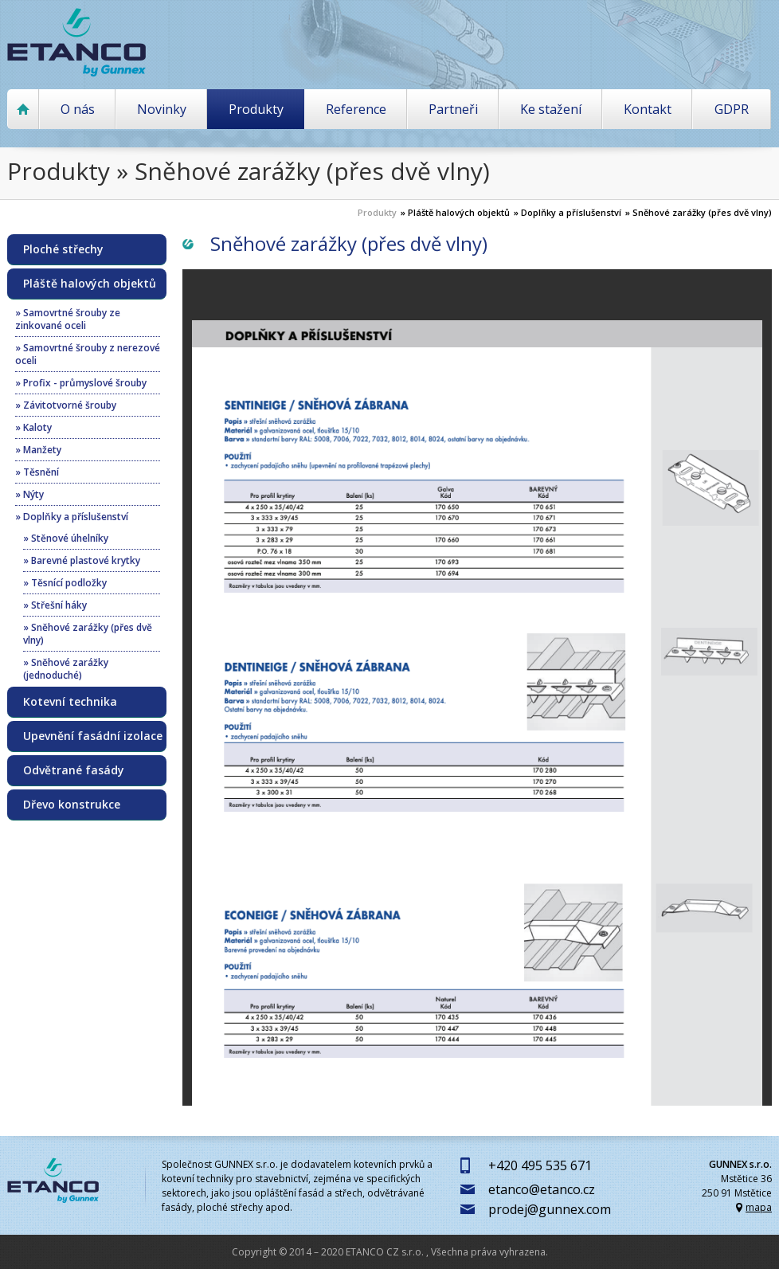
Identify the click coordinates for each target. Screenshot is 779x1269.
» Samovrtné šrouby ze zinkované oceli (67, 319)
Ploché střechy (63, 249)
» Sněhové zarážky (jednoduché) (65, 669)
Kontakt (647, 109)
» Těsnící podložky (65, 582)
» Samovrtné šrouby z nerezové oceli (87, 354)
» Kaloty (33, 427)
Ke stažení (550, 109)
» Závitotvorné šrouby (65, 405)
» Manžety (38, 449)
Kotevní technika (70, 702)
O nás (78, 109)
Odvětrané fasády (73, 770)
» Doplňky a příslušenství (567, 212)
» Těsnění (37, 472)
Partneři (453, 109)
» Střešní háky (55, 605)
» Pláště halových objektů (455, 212)
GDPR (731, 109)
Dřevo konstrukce (71, 804)
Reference (356, 109)
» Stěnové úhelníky (65, 538)
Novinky (161, 109)
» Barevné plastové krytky (81, 560)
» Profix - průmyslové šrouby (81, 383)
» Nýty (29, 494)
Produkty (256, 109)
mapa (759, 1207)
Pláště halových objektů (89, 283)
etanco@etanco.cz (541, 1189)
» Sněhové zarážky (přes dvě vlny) (698, 212)
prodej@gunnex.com (549, 1209)
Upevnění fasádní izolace (92, 736)
